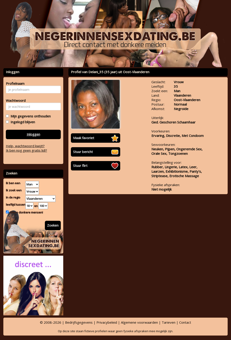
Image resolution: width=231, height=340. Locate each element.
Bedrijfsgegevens (79, 322)
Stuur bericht (83, 151)
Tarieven (168, 322)
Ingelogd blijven (22, 122)
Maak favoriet (83, 138)
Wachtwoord (14, 100)
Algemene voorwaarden (139, 322)
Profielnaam (14, 83)
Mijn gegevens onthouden (30, 116)
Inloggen (33, 134)
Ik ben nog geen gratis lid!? (26, 150)
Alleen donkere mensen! (26, 212)
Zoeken (53, 225)
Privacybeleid (106, 322)
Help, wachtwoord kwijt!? (25, 146)
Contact (185, 322)
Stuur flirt (80, 165)
